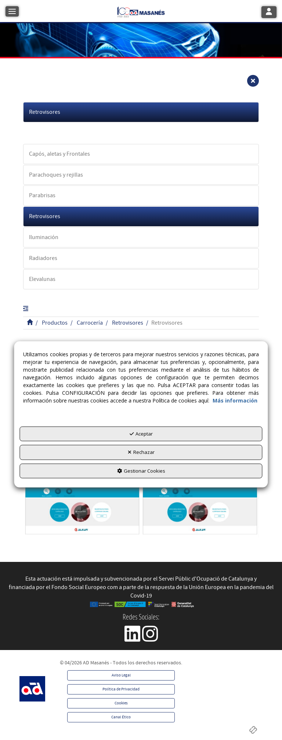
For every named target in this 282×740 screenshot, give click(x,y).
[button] (141, 11)
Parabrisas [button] (42, 195)
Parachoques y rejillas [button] (56, 174)
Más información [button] (235, 400)
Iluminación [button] (43, 237)
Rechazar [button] (141, 452)
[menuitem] (121, 675)
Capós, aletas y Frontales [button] (59, 154)
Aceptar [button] (141, 433)
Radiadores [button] (43, 258)
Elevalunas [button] (42, 279)
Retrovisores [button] (44, 112)
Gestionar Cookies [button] (141, 471)
